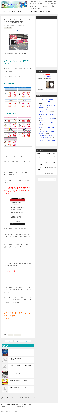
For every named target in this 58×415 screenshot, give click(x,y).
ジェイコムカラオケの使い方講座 (16, 373)
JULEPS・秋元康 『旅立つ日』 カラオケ (18, 387)
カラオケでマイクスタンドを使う (47, 127)
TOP (11, 404)
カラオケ (10, 334)
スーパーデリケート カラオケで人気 (10, 397)
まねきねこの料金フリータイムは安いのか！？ (19, 380)
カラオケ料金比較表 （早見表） (47, 114)
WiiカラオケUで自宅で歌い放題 (45, 173)
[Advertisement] (47, 42)
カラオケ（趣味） (8, 27)
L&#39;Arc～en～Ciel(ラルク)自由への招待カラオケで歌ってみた (20, 359)
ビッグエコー (17, 334)
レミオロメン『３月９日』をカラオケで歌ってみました (20, 366)
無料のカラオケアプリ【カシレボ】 (46, 153)
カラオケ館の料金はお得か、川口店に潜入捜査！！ (20, 351)
